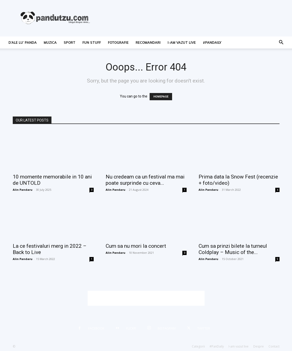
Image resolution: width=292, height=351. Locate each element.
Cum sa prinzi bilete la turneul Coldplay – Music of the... (233, 249)
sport (69, 42)
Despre (258, 346)
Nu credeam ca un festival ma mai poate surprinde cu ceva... (145, 180)
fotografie (118, 42)
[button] (281, 42)
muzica (50, 42)
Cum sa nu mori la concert (136, 246)
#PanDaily (212, 42)
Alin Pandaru (22, 190)
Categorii (198, 346)
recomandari (148, 42)
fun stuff (91, 42)
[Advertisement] (146, 298)
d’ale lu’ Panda (22, 42)
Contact (274, 346)
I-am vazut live (182, 42)
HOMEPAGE (160, 96)
